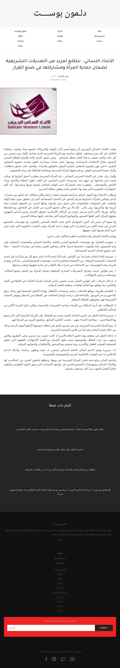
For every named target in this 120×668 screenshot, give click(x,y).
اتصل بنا (60, 562)
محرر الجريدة (63, 76)
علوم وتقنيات (20, 31)
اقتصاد (60, 36)
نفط (99, 31)
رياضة (60, 40)
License (78, 651)
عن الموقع (60, 558)
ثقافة (20, 36)
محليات (20, 40)
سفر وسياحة (99, 36)
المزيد (59, 540)
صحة (20, 45)
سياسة (99, 40)
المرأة (60, 31)
